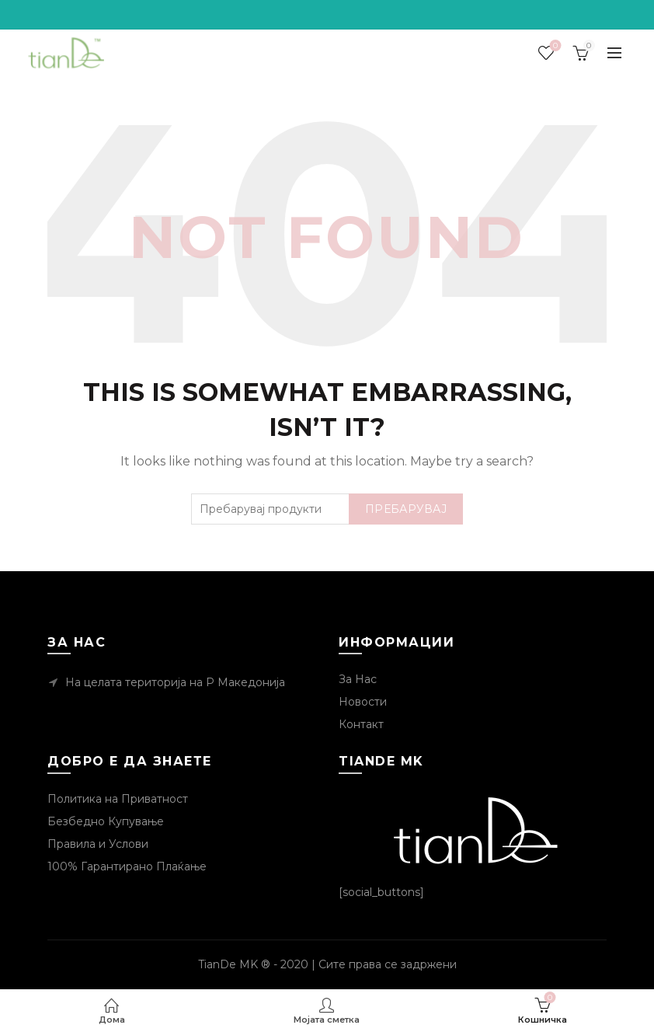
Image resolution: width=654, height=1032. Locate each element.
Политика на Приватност (117, 799)
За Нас (358, 679)
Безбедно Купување (105, 821)
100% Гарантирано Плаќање (127, 866)
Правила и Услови (97, 844)
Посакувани (553, 46)
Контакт (361, 724)
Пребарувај (406, 509)
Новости (363, 702)
